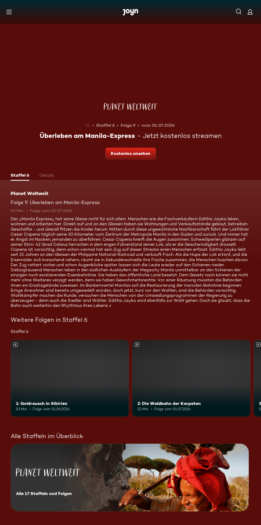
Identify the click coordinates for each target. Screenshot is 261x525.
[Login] (250, 11)
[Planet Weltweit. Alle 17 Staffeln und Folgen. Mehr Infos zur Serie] (130, 477)
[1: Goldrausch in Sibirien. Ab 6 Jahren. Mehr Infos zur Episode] (70, 378)
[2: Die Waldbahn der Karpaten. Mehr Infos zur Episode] (191, 378)
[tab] (20, 176)
